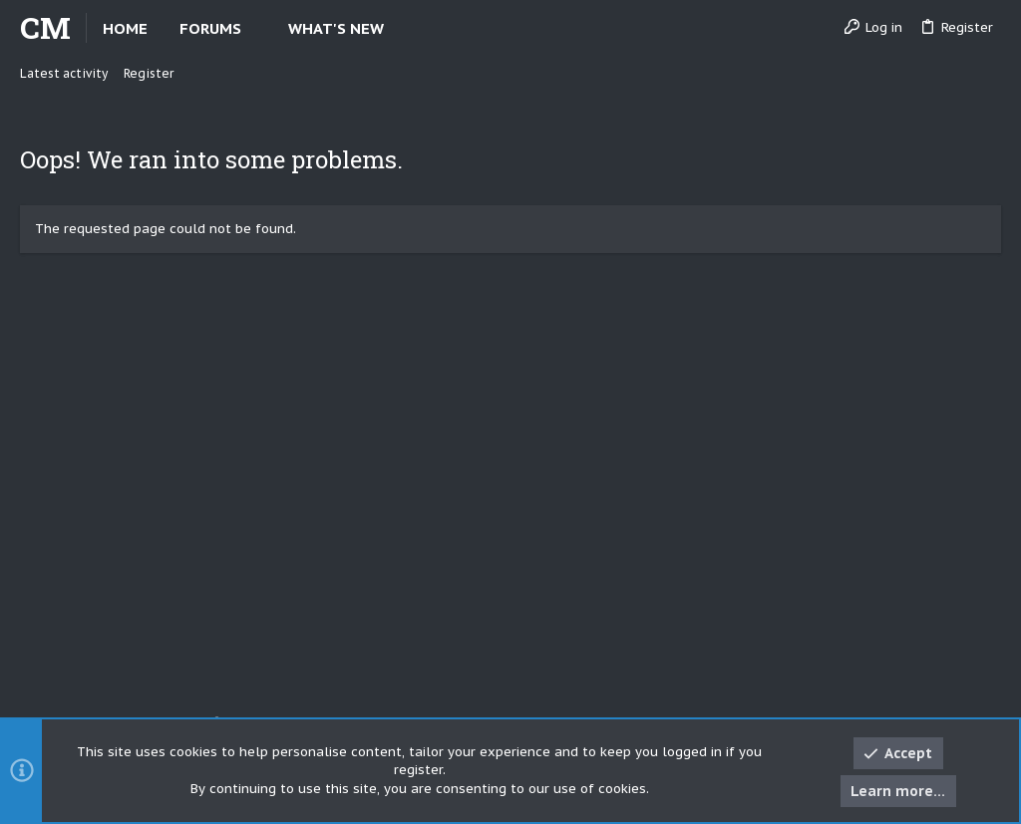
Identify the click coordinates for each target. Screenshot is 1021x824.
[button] (257, 28)
